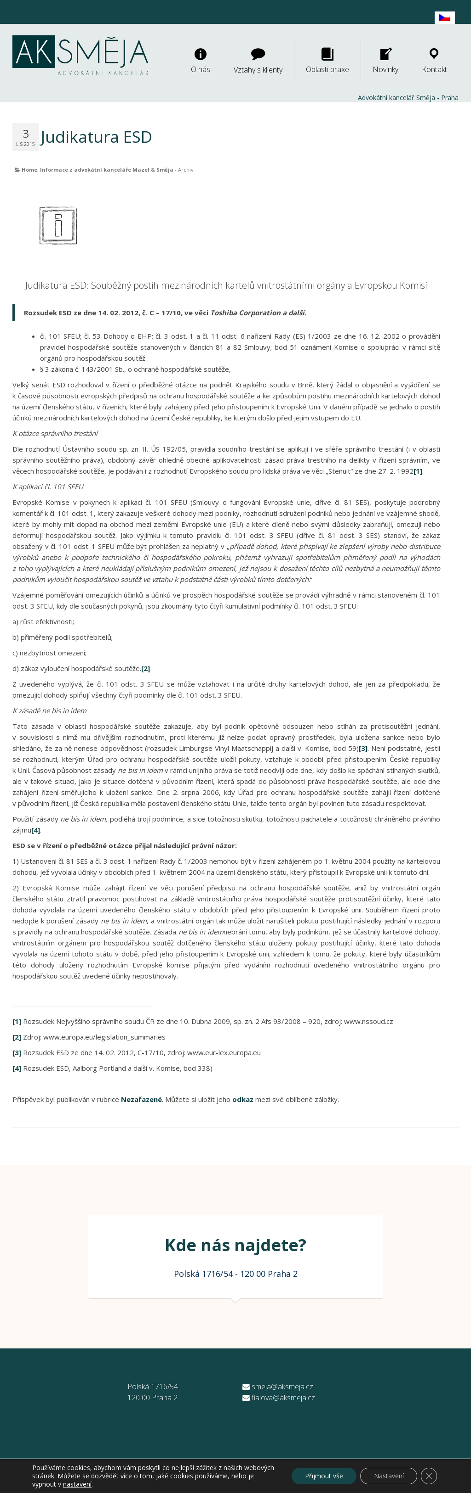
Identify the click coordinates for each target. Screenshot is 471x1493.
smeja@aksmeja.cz (277, 1386)
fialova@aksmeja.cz (278, 1397)
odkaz (242, 1099)
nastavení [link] (101, 1484)
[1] (418, 470)
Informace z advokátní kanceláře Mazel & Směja (106, 169)
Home (29, 169)
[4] (35, 829)
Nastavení (388, 1475)
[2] (145, 668)
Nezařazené (141, 1099)
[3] (363, 748)
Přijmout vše (323, 1475)
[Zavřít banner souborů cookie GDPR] (428, 1476)
